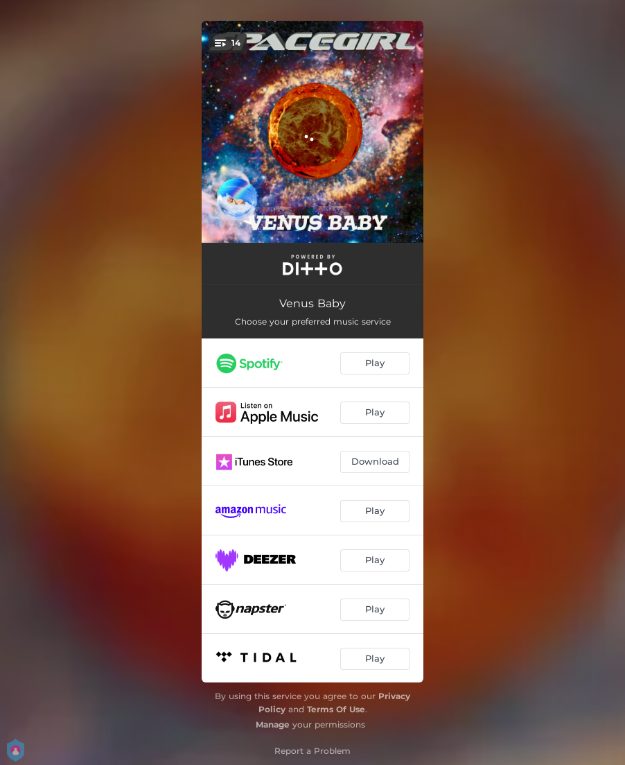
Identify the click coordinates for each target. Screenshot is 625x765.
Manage (273, 724)
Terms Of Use (336, 709)
